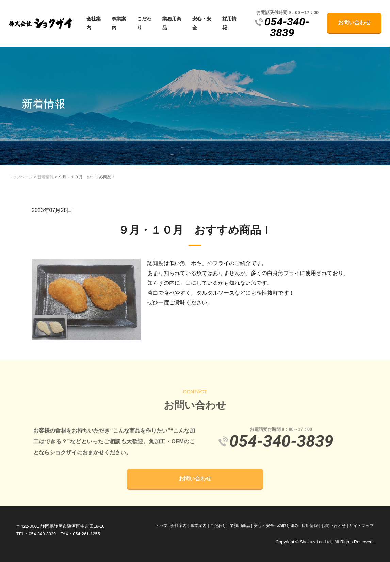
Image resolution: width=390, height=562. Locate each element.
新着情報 (45, 177)
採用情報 (229, 23)
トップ (161, 525)
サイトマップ (361, 525)
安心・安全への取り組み (276, 525)
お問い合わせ (354, 22)
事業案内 (119, 23)
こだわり (144, 23)
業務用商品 (171, 23)
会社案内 (93, 23)
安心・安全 (201, 23)
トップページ (20, 177)
